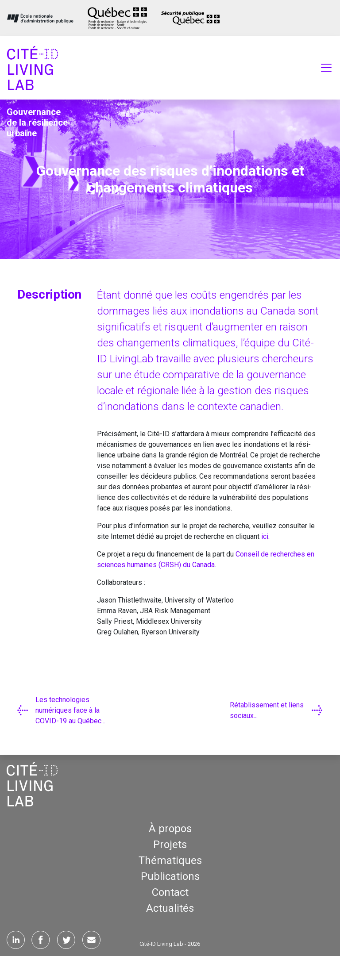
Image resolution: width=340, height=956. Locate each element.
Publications (170, 876)
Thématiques (170, 860)
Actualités (170, 908)
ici (264, 536)
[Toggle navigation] (326, 67)
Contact (170, 892)
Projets (170, 844)
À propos (170, 828)
